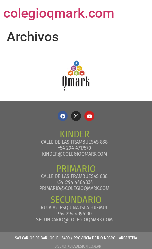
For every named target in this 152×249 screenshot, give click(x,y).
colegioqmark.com (58, 13)
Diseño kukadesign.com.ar (77, 246)
